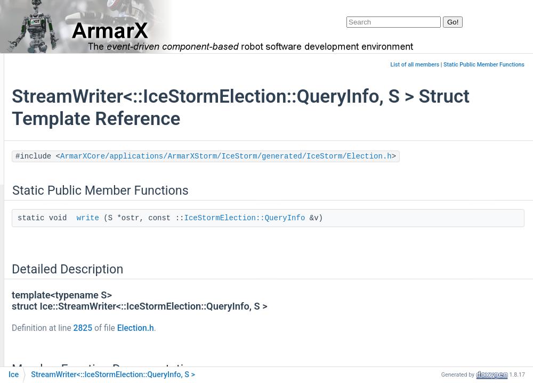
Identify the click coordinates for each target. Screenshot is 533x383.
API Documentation (52, 144)
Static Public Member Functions (483, 64)
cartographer (58, 288)
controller (52, 336)
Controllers (55, 352)
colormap (52, 320)
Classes (32, 160)
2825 (213, 342)
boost (46, 272)
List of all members (415, 64)
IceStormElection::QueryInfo (374, 232)
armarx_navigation (67, 240)
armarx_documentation (50, 65)
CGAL (45, 304)
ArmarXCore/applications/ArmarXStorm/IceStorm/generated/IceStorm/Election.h (312, 170)
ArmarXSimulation (67, 256)
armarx (48, 224)
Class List (44, 176)
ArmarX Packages (49, 97)
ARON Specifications (54, 129)
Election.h (265, 342)
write (218, 232)
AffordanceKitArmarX (72, 192)
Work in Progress (48, 113)
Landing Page (42, 81)
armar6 (48, 208)
